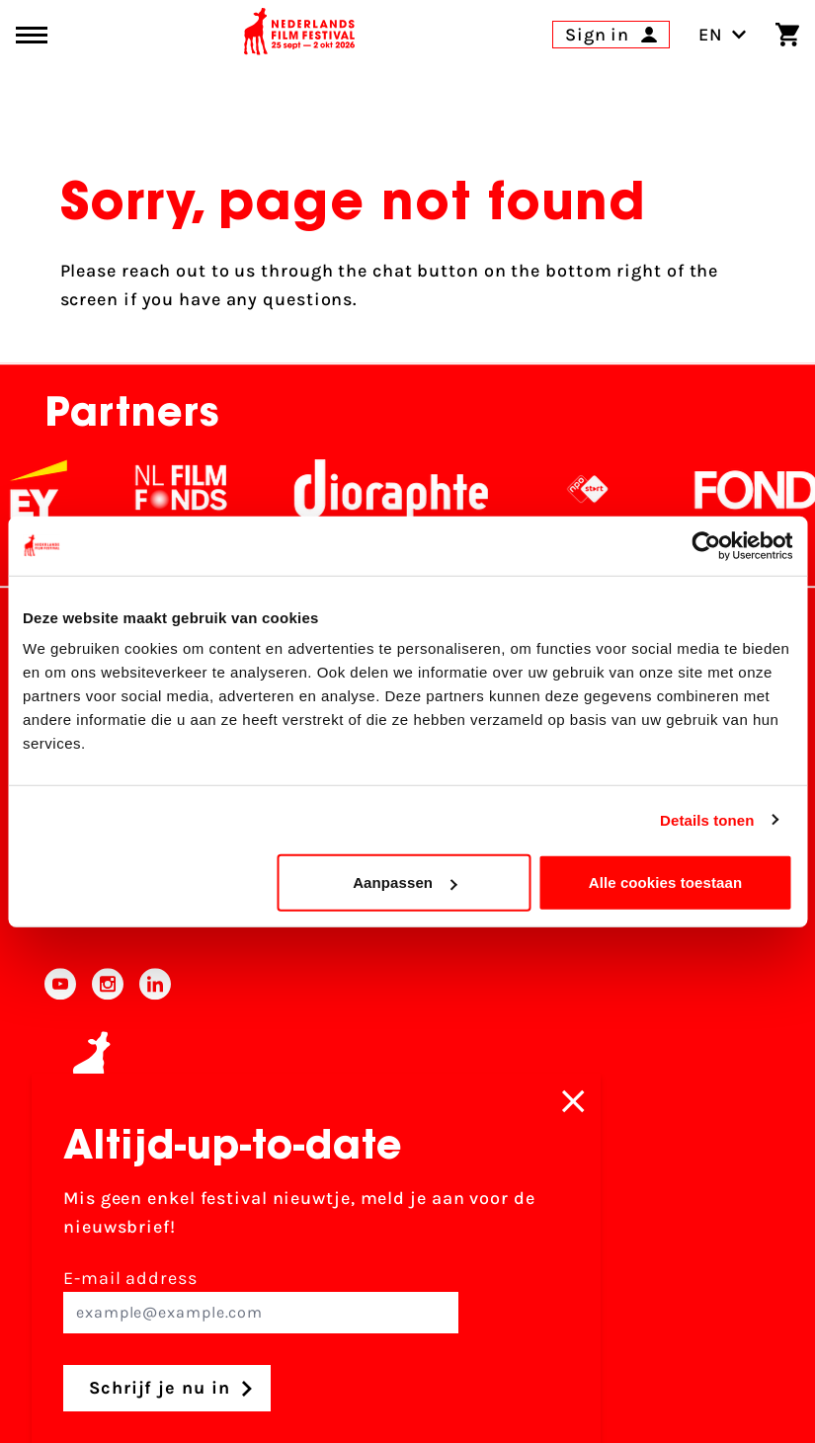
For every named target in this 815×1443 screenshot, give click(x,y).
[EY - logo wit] (53, 489)
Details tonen (707, 819)
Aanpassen (404, 882)
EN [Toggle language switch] (722, 34)
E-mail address (260, 1300)
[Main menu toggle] (31, 35)
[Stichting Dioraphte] (406, 489)
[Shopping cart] (787, 34)
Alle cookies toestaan (666, 882)
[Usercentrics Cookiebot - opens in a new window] (705, 545)
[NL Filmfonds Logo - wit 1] (195, 489)
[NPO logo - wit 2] (602, 489)
